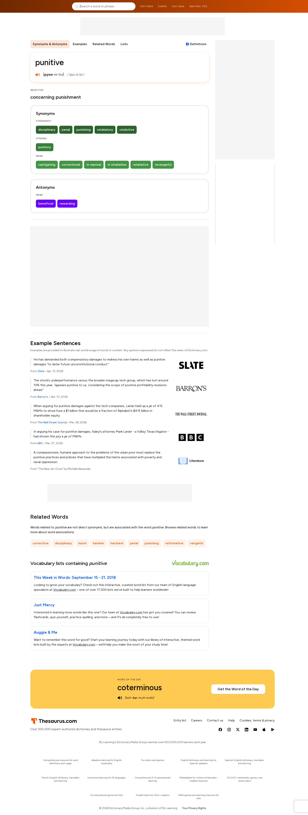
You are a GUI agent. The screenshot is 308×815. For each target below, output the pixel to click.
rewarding (67, 203)
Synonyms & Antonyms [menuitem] (50, 44)
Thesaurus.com (49, 6)
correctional (71, 164)
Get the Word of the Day (238, 689)
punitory (44, 147)
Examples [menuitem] (80, 44)
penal (66, 129)
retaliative (141, 164)
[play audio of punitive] (37, 74)
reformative (174, 543)
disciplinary (46, 129)
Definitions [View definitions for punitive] (198, 44)
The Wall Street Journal (52, 422)
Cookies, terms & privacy (257, 720)
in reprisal (93, 164)
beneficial (45, 203)
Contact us (215, 720)
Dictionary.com (258, 6)
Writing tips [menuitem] (198, 6)
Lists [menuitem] (124, 44)
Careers (196, 720)
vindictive (126, 129)
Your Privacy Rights (194, 808)
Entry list (180, 720)
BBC (40, 443)
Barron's (43, 396)
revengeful (163, 164)
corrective (41, 543)
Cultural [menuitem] (178, 6)
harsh (82, 543)
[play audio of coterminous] (119, 697)
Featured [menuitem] (146, 6)
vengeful (196, 543)
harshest (117, 543)
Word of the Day (129, 679)
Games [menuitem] (162, 6)
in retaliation (117, 164)
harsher (98, 543)
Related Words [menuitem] (104, 44)
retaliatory (105, 129)
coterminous (139, 687)
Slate (41, 371)
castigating (46, 164)
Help (231, 720)
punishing (83, 129)
